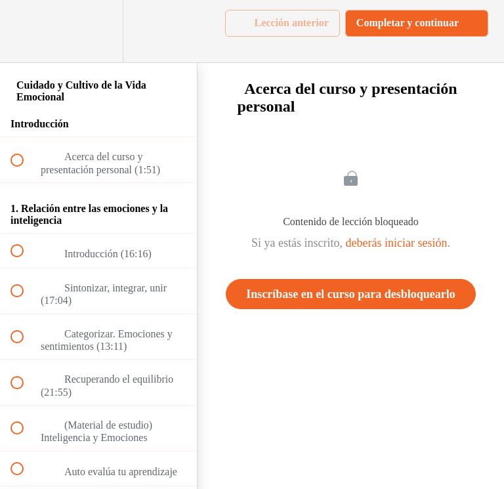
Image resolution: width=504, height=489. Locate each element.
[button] (24, 31)
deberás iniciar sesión (397, 242)
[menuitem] (98, 31)
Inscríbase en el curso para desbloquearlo (350, 294)
